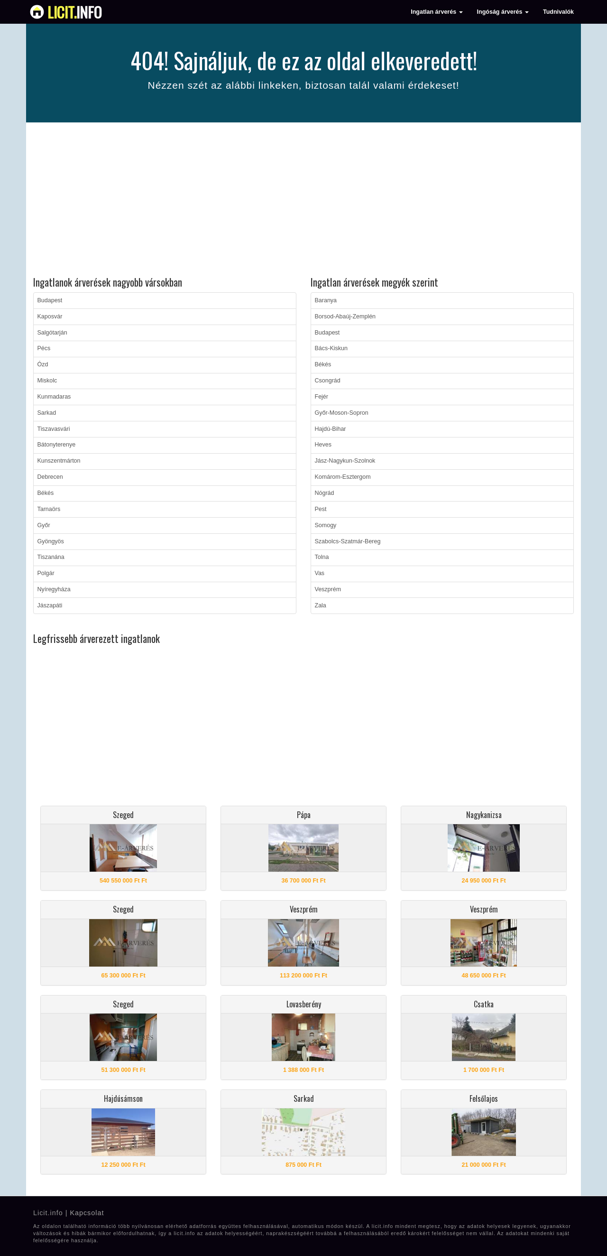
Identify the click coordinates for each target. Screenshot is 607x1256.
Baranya (326, 300)
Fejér (321, 396)
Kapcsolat (87, 1213)
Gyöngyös (50, 541)
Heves (323, 444)
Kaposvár (50, 316)
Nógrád (324, 493)
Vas (320, 573)
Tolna (322, 557)
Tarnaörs (49, 509)
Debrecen (50, 477)
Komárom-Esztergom (343, 477)
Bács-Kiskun (331, 348)
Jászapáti (50, 605)
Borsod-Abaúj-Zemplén (345, 316)
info (74, 12)
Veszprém (328, 589)
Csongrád (327, 380)
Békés (45, 493)
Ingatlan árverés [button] (436, 12)
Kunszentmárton (59, 460)
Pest (321, 509)
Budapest (50, 300)
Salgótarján (52, 332)
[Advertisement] (303, 200)
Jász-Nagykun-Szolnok (345, 460)
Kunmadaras (54, 396)
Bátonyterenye (56, 444)
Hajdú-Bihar (330, 429)
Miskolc (47, 380)
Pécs (44, 348)
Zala (320, 605)
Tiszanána (50, 557)
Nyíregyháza (54, 589)
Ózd (42, 364)
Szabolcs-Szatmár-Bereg (348, 541)
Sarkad (46, 412)
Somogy (326, 525)
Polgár (46, 573)
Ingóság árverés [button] (503, 12)
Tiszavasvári (53, 429)
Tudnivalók (558, 12)
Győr (43, 525)
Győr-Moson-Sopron (341, 412)
